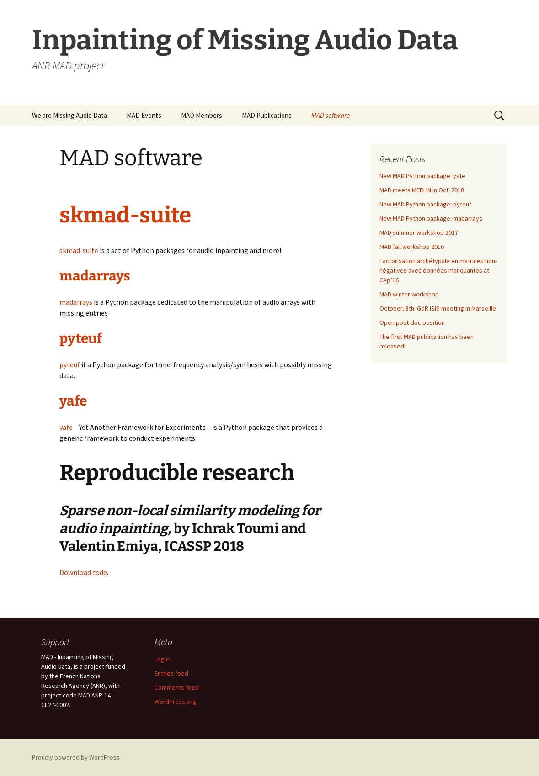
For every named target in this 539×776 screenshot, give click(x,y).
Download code (83, 572)
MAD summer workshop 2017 (418, 232)
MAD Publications (267, 115)
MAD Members (201, 115)
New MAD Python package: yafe (422, 176)
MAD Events (144, 115)
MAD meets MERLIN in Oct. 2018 (421, 190)
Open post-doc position (412, 322)
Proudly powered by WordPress (76, 757)
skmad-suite (125, 215)
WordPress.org (175, 701)
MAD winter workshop (409, 294)
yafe (73, 401)
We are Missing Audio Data (69, 115)
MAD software (330, 115)
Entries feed (171, 673)
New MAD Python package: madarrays (430, 218)
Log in (163, 659)
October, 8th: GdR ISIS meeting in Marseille (437, 308)
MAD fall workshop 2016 (411, 247)
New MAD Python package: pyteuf (425, 204)
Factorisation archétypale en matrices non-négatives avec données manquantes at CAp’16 (438, 270)
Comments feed (177, 687)
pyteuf (80, 338)
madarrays (94, 276)
